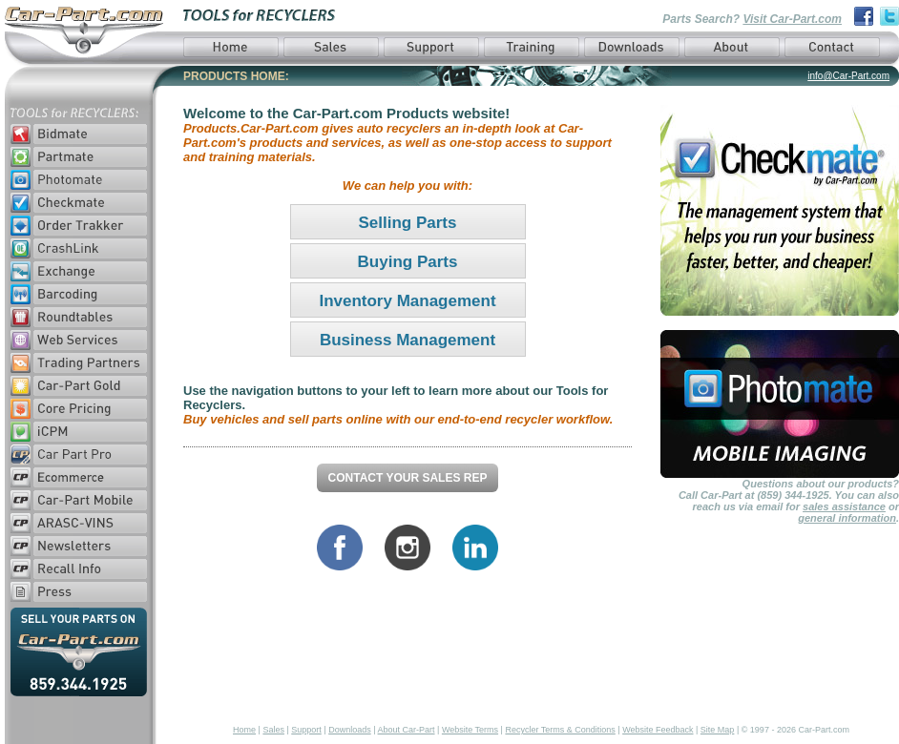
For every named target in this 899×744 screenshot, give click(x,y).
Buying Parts (408, 262)
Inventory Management (407, 301)
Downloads (349, 729)
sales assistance (844, 506)
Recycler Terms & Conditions (560, 729)
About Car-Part (406, 729)
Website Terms (470, 729)
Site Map (717, 729)
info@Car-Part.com (848, 76)
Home (244, 729)
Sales (273, 729)
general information (847, 518)
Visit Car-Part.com (792, 19)
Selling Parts (408, 223)
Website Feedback (657, 729)
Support (306, 729)
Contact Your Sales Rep (408, 478)
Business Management (407, 340)
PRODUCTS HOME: (236, 76)
